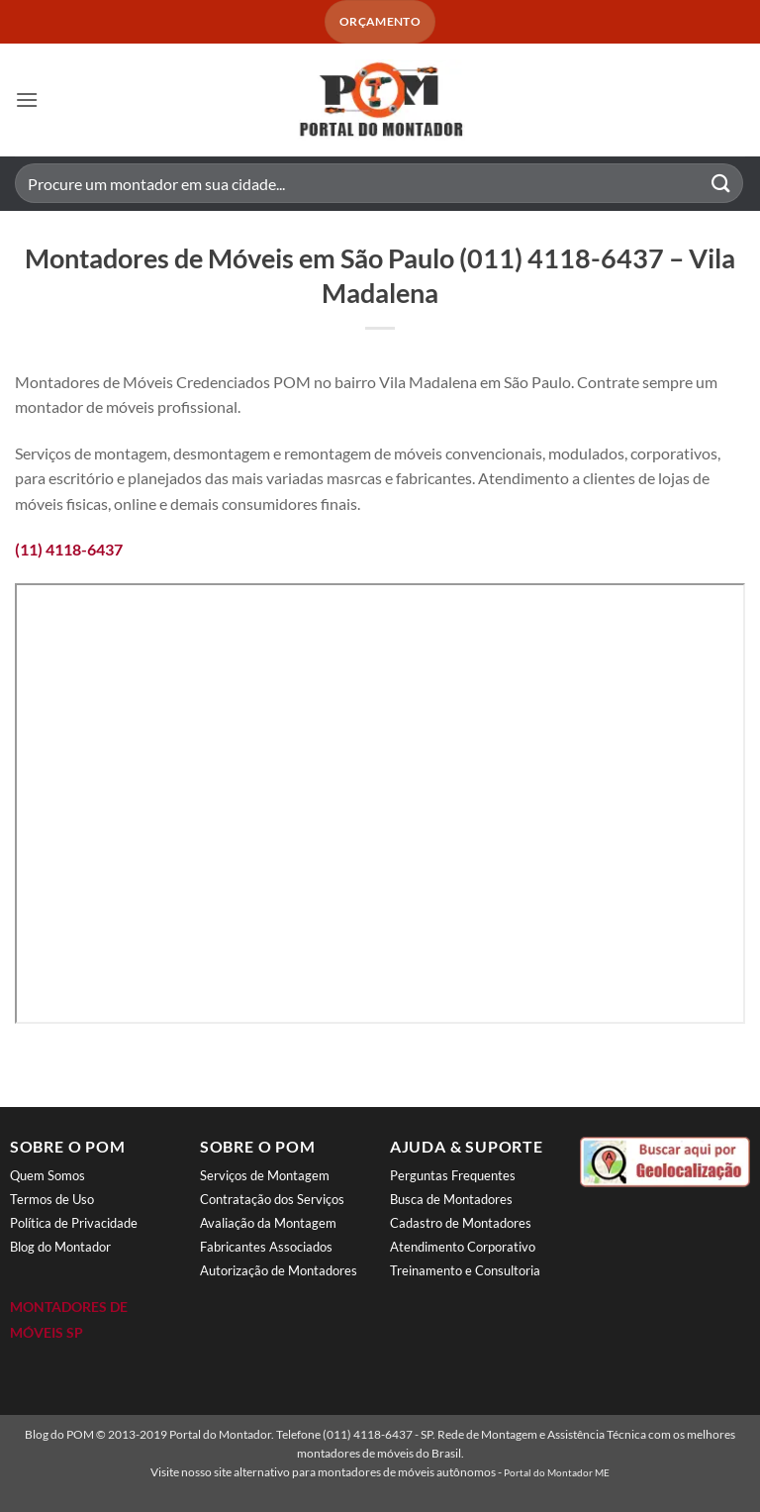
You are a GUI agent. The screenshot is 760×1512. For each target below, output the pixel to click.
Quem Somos (47, 1175)
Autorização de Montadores (278, 1270)
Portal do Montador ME (557, 1472)
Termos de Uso (52, 1199)
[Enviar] (721, 183)
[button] (27, 99)
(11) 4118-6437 (69, 549)
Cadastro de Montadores (460, 1223)
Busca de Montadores (451, 1199)
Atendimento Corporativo (462, 1247)
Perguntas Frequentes (453, 1175)
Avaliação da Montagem (268, 1223)
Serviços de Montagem (265, 1175)
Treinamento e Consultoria (465, 1270)
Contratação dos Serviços (272, 1199)
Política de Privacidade (74, 1223)
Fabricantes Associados (266, 1247)
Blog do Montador (60, 1247)
